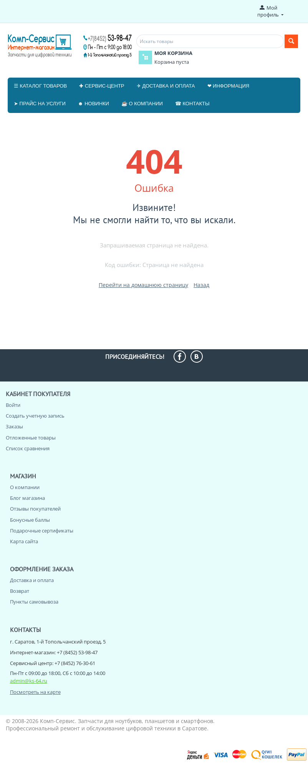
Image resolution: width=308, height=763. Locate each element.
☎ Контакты (192, 103)
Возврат (19, 590)
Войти (13, 404)
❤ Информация (228, 86)
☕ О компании (142, 103)
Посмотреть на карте (35, 691)
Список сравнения (28, 448)
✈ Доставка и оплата (166, 86)
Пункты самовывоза (34, 601)
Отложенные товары (31, 437)
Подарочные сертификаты (41, 530)
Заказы (14, 426)
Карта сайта (24, 541)
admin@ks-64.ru (28, 680)
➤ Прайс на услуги (40, 103)
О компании (25, 487)
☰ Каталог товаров (40, 86)
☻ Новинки (93, 103)
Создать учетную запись (35, 415)
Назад (201, 285)
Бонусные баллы (30, 519)
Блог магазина (27, 497)
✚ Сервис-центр (101, 86)
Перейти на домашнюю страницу (143, 285)
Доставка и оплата (32, 580)
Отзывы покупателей (35, 508)
